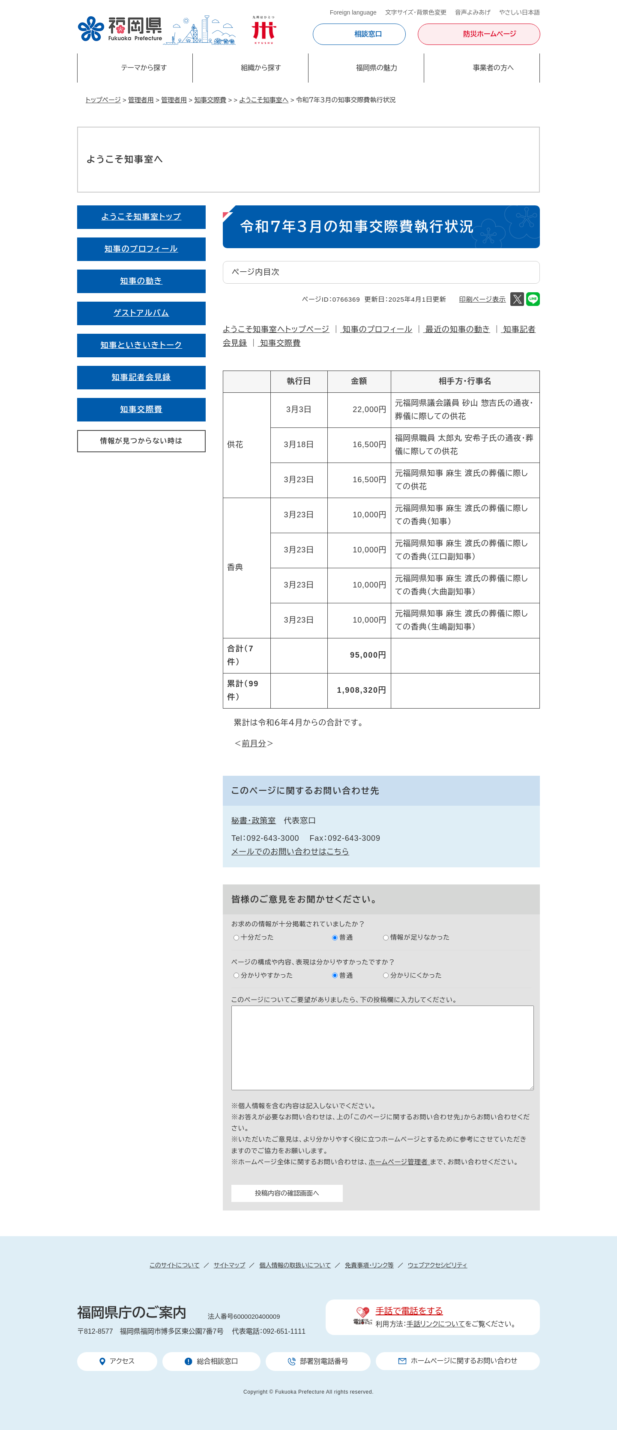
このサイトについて (174, 1265)
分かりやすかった (267, 975)
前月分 (254, 743)
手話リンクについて (436, 1324)
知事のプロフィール (376, 329)
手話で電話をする (409, 1311)
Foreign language (353, 12)
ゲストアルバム (141, 313)
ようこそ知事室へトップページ (276, 329)
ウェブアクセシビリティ (437, 1265)
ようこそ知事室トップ (141, 217)
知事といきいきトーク (142, 345)
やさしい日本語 (519, 12)
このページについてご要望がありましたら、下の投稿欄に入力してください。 (344, 999)
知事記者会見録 (141, 377)
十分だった (257, 937)
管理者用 (141, 100)
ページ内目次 (255, 272)
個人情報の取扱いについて (295, 1265)
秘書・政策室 (253, 820)
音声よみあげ (473, 12)
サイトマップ (230, 1265)
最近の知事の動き (456, 329)
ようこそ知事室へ (263, 100)
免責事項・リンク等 (369, 1265)
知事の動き (141, 281)
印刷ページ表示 (482, 299)
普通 (346, 937)
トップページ (103, 100)
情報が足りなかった (420, 937)
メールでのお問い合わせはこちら (290, 852)
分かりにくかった (416, 975)
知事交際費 (210, 100)
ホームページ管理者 (399, 1162)
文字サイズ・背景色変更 (415, 12)
